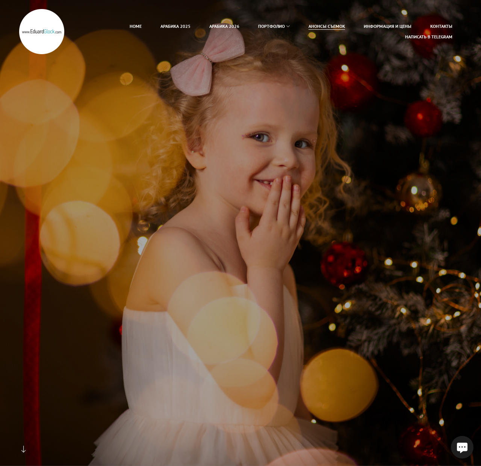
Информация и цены (387, 26)
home (136, 26)
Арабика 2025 (175, 26)
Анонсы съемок (327, 26)
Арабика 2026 (224, 26)
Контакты (441, 26)
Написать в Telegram (428, 36)
